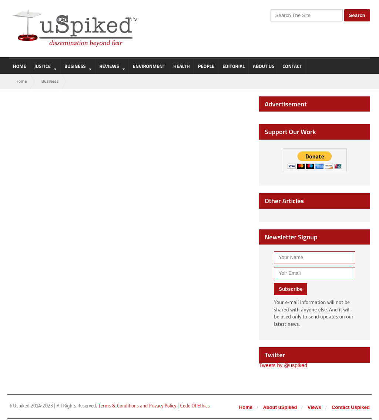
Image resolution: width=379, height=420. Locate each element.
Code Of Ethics (194, 406)
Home (19, 66)
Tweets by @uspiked (283, 366)
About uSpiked (280, 408)
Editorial (233, 66)
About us (263, 66)
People (206, 66)
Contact (292, 66)
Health (181, 66)
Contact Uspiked (351, 408)
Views (315, 408)
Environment (149, 66)
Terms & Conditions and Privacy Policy (137, 406)
